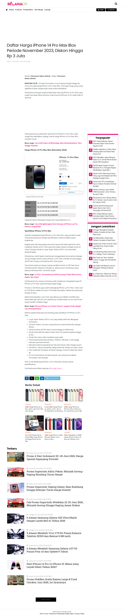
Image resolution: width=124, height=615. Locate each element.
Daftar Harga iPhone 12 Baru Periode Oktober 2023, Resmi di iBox (54, 437)
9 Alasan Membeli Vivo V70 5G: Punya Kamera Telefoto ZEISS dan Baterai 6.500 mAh (54, 534)
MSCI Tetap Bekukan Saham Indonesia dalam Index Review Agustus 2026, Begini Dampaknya (105, 216)
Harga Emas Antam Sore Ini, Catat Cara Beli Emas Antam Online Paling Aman (105, 246)
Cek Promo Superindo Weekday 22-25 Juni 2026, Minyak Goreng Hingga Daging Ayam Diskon (55, 504)
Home (11, 10)
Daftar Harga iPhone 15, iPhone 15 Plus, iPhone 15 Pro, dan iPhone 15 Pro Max (73, 409)
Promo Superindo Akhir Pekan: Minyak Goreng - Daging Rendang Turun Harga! (55, 473)
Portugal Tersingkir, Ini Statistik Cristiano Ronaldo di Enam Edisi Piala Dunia (104, 232)
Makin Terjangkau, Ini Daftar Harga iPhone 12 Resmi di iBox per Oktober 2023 (73, 437)
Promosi (18, 10)
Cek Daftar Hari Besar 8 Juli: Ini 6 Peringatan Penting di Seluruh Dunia (104, 268)
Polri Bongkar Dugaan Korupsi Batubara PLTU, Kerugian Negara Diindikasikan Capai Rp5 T (104, 167)
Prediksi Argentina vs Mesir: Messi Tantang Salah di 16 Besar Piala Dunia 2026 (104, 151)
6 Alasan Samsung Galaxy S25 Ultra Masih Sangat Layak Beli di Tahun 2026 (52, 519)
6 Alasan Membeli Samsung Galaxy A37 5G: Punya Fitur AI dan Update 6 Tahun (52, 550)
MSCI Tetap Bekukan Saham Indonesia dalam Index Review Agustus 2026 (103, 143)
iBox (69, 220)
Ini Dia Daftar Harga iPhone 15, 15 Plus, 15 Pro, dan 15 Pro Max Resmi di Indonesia (54, 409)
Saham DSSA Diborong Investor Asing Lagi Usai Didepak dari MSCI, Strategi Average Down (105, 176)
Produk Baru (28, 10)
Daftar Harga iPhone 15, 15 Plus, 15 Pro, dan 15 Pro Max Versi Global (34, 409)
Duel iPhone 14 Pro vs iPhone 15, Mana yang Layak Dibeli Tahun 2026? (53, 565)
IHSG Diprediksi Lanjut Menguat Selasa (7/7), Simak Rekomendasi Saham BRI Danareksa (104, 159)
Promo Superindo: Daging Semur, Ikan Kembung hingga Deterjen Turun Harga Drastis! (55, 488)
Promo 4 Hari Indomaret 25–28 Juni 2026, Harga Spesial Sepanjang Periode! (55, 457)
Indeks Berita (46, 599)
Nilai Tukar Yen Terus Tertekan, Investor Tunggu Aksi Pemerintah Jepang (104, 260)
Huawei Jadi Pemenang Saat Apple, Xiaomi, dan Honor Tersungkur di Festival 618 (103, 208)
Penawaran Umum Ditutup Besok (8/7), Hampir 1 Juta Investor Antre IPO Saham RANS (105, 200)
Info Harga (39, 10)
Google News (56, 368)
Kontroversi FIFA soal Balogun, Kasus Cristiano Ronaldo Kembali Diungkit (104, 184)
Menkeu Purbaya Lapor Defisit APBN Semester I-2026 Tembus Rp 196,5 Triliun (104, 192)
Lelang (47, 10)
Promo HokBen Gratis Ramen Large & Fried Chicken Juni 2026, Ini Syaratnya (52, 581)
